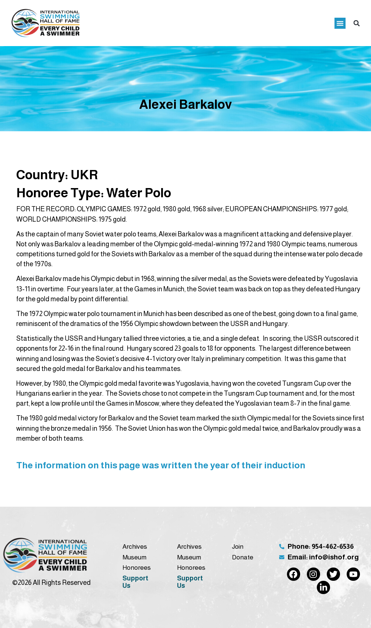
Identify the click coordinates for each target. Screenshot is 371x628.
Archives (134, 546)
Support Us (135, 582)
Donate (242, 557)
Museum (134, 557)
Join (237, 546)
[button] (340, 23)
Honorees (136, 567)
